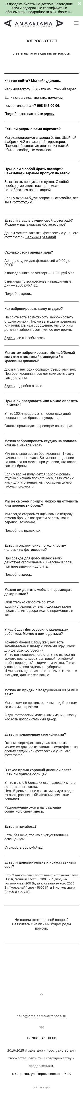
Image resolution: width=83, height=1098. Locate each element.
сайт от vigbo (41, 1088)
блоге (63, 12)
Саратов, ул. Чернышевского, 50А (43, 1074)
